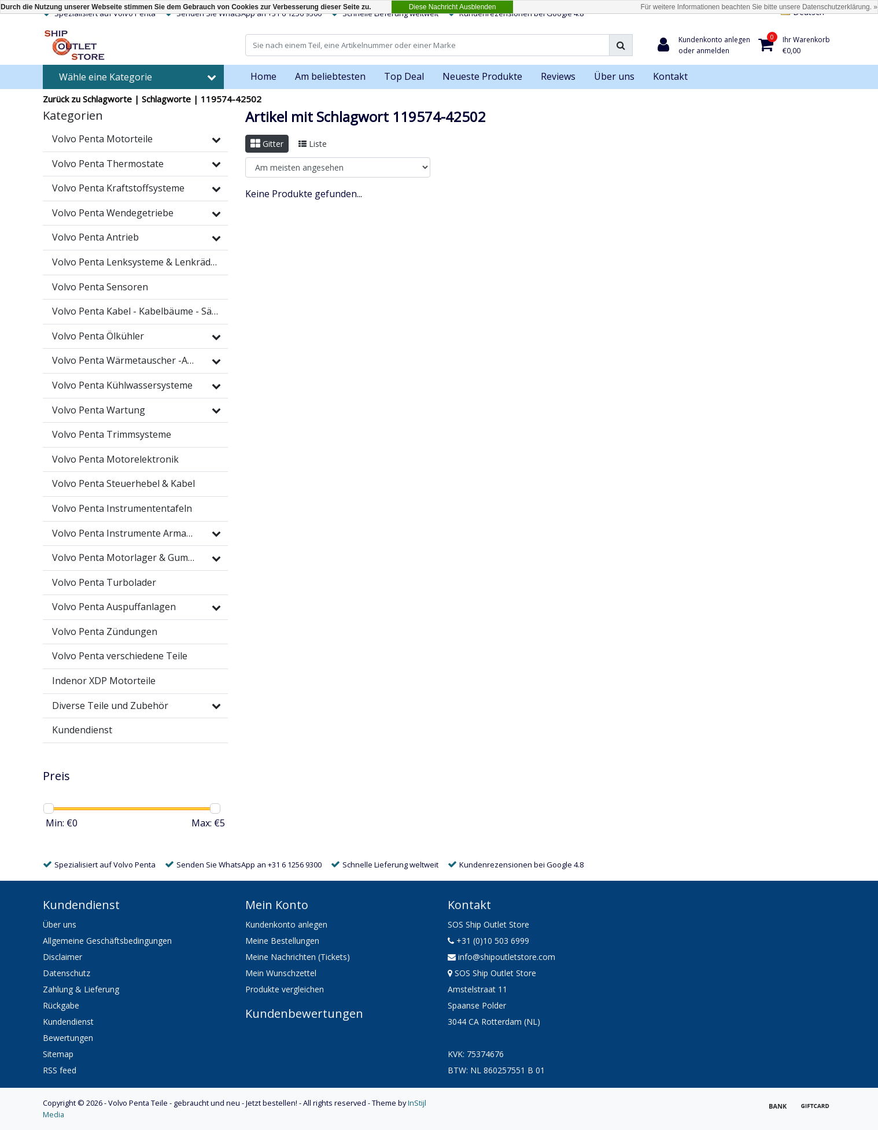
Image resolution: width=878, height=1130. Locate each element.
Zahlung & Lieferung (81, 989)
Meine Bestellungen (282, 940)
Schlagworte (166, 99)
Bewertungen (68, 1037)
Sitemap (58, 1053)
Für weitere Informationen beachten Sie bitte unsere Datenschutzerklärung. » (758, 7)
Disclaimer (62, 956)
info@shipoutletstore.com (501, 956)
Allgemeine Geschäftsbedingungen (107, 940)
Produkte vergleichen (284, 989)
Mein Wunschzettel (280, 972)
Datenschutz (66, 972)
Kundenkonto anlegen (286, 924)
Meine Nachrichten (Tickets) (297, 956)
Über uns (59, 924)
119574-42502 (231, 99)
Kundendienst (68, 1021)
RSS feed (59, 1070)
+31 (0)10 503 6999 (488, 940)
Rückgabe (61, 1005)
